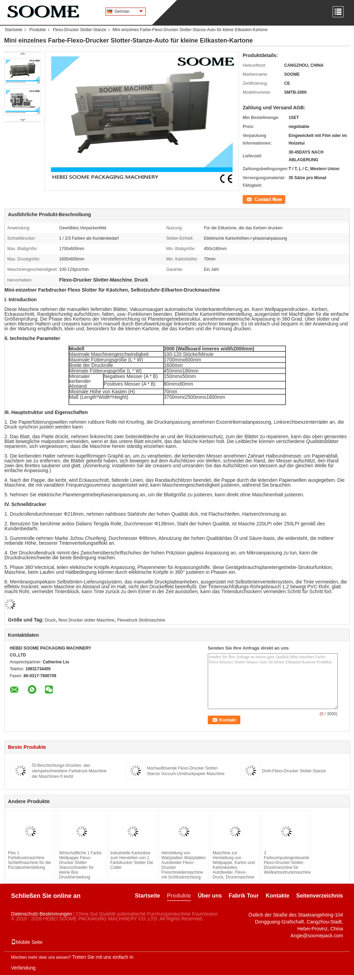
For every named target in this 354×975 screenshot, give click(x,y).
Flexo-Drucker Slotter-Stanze (79, 29)
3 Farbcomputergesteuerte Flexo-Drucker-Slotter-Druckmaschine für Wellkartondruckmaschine (286, 862)
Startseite (13, 29)
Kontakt (250, 198)
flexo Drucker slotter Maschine (86, 620)
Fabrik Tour (244, 896)
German (128, 11)
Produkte (37, 29)
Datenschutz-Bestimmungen (41, 914)
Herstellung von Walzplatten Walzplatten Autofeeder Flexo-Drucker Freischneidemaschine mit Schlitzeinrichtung (183, 865)
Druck (50, 620)
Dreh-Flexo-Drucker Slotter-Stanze (294, 771)
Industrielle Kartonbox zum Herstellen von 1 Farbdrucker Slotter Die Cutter (131, 860)
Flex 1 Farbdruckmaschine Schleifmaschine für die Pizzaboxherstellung (29, 860)
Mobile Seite (27, 942)
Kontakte (277, 896)
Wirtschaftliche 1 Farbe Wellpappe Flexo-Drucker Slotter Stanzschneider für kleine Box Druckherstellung (80, 865)
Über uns (210, 896)
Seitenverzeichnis (319, 896)
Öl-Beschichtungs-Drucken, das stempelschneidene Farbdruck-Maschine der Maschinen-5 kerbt (69, 771)
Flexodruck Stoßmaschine (141, 620)
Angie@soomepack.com (316, 935)
